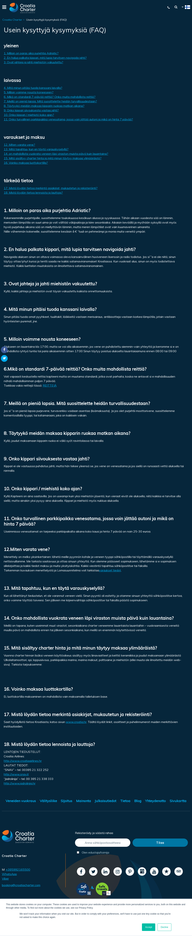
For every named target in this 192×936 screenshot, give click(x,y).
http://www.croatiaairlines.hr (23, 761)
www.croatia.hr (76, 722)
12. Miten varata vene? (19, 145)
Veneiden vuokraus (21, 801)
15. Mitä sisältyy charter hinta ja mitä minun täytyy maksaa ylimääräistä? (52, 158)
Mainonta (83, 801)
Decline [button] (164, 927)
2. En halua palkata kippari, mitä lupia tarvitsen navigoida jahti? (45, 58)
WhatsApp (9, 874)
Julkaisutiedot (105, 801)
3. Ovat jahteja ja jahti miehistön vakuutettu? (33, 62)
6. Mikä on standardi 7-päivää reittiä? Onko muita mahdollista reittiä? (49, 97)
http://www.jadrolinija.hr (19, 783)
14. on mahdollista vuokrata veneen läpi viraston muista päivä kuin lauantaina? (56, 154)
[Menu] (4, 8)
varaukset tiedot (110, 570)
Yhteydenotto (155, 801)
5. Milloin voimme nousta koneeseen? (28, 92)
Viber (5, 878)
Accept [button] (148, 927)
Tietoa (125, 801)
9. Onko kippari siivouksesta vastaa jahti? (31, 110)
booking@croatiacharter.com (21, 885)
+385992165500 (18, 869)
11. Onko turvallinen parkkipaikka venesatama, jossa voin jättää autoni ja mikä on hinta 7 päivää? (68, 119)
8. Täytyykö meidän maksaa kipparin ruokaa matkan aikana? (44, 106)
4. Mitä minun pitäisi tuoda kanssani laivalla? (33, 88)
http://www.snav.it (16, 774)
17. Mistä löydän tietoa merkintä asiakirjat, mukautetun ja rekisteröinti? (51, 188)
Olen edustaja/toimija (93, 852)
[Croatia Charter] (22, 8)
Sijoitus (66, 801)
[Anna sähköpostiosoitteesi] (102, 843)
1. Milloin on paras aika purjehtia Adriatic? (31, 53)
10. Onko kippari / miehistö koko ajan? (29, 115)
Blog (137, 801)
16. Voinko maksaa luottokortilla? (26, 163)
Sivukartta (178, 801)
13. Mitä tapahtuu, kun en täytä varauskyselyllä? (36, 149)
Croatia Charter (12, 19)
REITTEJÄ (50, 385)
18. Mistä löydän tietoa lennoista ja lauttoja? (33, 192)
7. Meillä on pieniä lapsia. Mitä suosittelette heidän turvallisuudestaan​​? (50, 101)
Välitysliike (48, 801)
